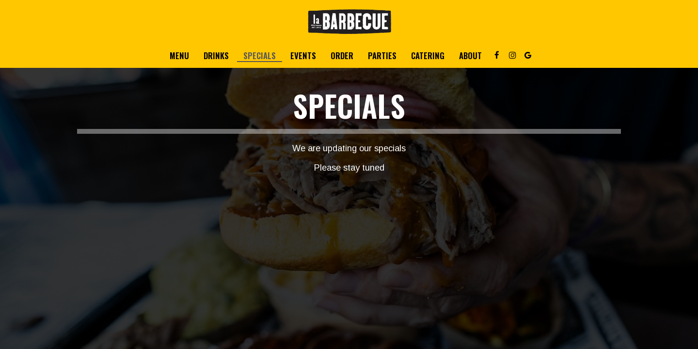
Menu (179, 56)
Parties (382, 56)
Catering (427, 56)
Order (342, 56)
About (470, 56)
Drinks (216, 56)
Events (303, 56)
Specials (259, 56)
